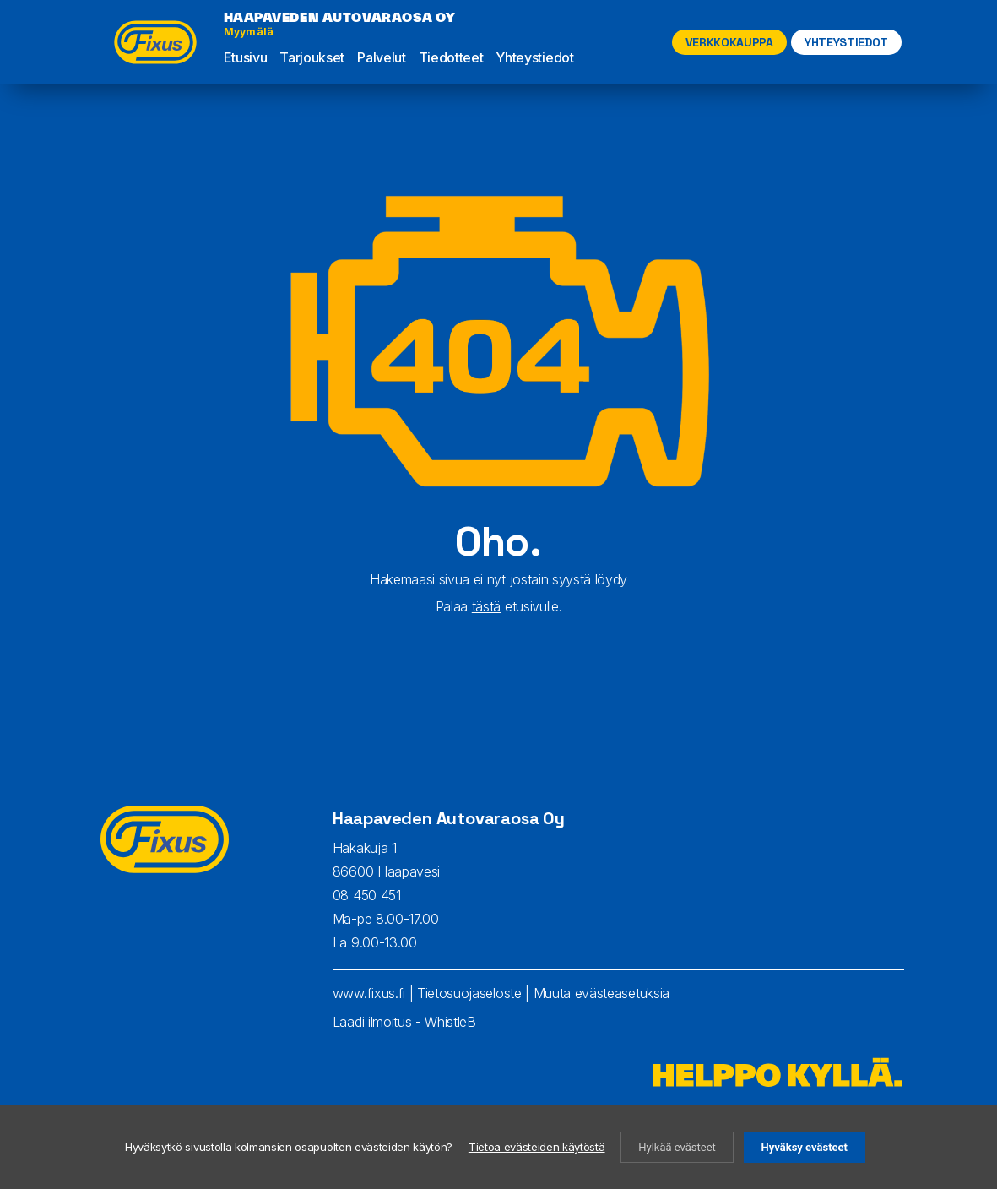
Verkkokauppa (729, 42)
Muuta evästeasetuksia (601, 993)
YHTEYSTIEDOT (846, 42)
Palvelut (381, 57)
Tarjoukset (311, 57)
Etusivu (246, 57)
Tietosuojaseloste (469, 993)
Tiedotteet (451, 57)
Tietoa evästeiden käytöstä (537, 1147)
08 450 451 (367, 895)
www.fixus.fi (369, 993)
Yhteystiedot (534, 57)
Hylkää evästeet (677, 1147)
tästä (486, 606)
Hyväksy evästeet (804, 1147)
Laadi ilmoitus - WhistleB (404, 1021)
